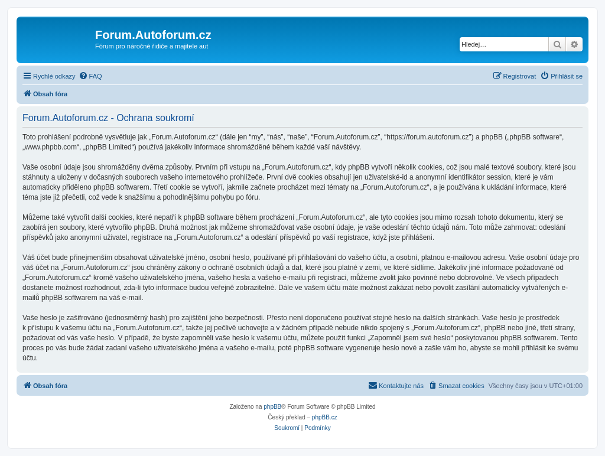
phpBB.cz (324, 417)
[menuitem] (90, 76)
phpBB (272, 406)
